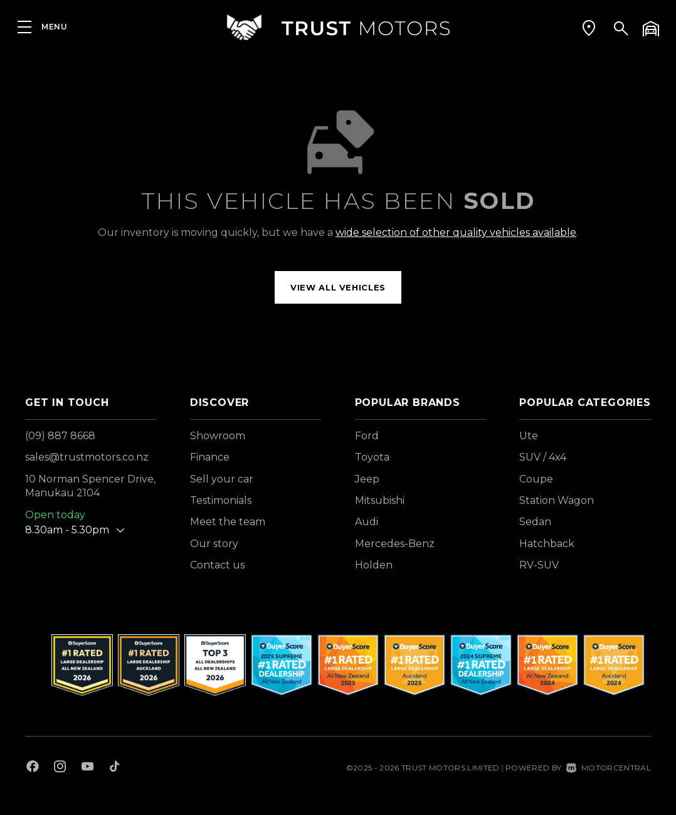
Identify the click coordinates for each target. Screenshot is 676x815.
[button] (589, 28)
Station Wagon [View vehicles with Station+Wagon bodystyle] (556, 500)
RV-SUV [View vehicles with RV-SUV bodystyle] (539, 565)
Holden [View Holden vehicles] (374, 565)
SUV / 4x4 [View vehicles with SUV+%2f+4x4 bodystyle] (542, 457)
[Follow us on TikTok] (114, 768)
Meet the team (227, 522)
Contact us (217, 565)
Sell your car (221, 479)
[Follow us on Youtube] (87, 768)
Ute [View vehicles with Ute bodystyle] (528, 436)
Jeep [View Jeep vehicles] (367, 479)
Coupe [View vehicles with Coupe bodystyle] (536, 479)
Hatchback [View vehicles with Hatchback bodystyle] (546, 544)
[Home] (338, 28)
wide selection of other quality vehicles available (455, 232)
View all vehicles (338, 287)
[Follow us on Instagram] (60, 768)
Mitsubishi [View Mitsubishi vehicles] (379, 500)
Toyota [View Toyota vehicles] (372, 457)
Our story (214, 544)
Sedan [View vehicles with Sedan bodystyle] (535, 522)
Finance (210, 457)
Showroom (217, 436)
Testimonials (220, 500)
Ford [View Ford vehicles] (367, 436)
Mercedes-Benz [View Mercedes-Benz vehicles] (395, 544)
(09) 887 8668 (60, 436)
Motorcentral (608, 767)
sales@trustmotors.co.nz (87, 457)
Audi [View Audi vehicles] (366, 522)
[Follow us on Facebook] (32, 768)
